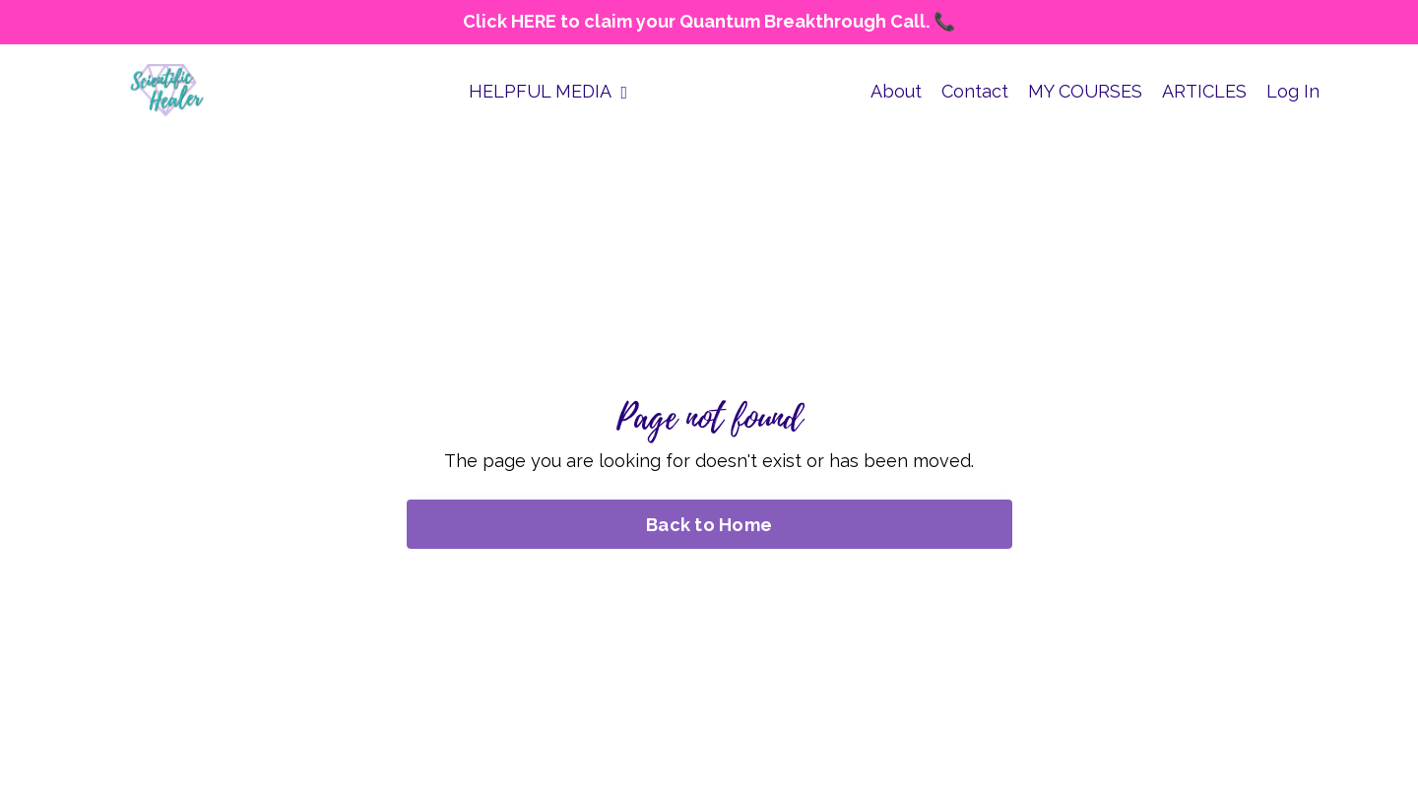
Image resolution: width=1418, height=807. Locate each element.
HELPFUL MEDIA (548, 91)
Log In (1293, 91)
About (896, 91)
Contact (974, 91)
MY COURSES (1085, 91)
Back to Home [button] (709, 524)
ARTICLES (1204, 91)
